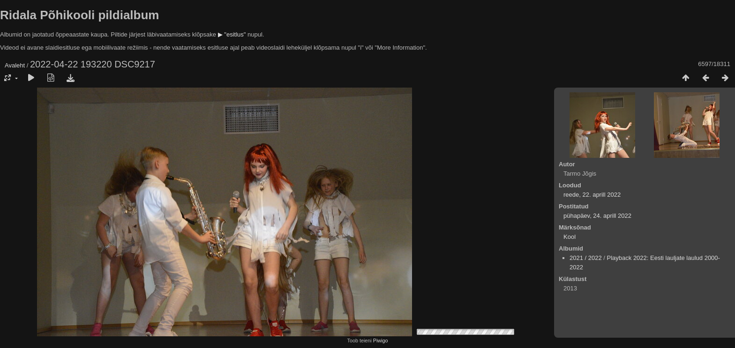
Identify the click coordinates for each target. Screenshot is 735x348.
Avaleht (15, 65)
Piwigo (380, 340)
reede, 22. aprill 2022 (592, 194)
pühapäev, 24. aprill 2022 (597, 215)
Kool (569, 236)
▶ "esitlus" (232, 34)
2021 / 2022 (586, 257)
